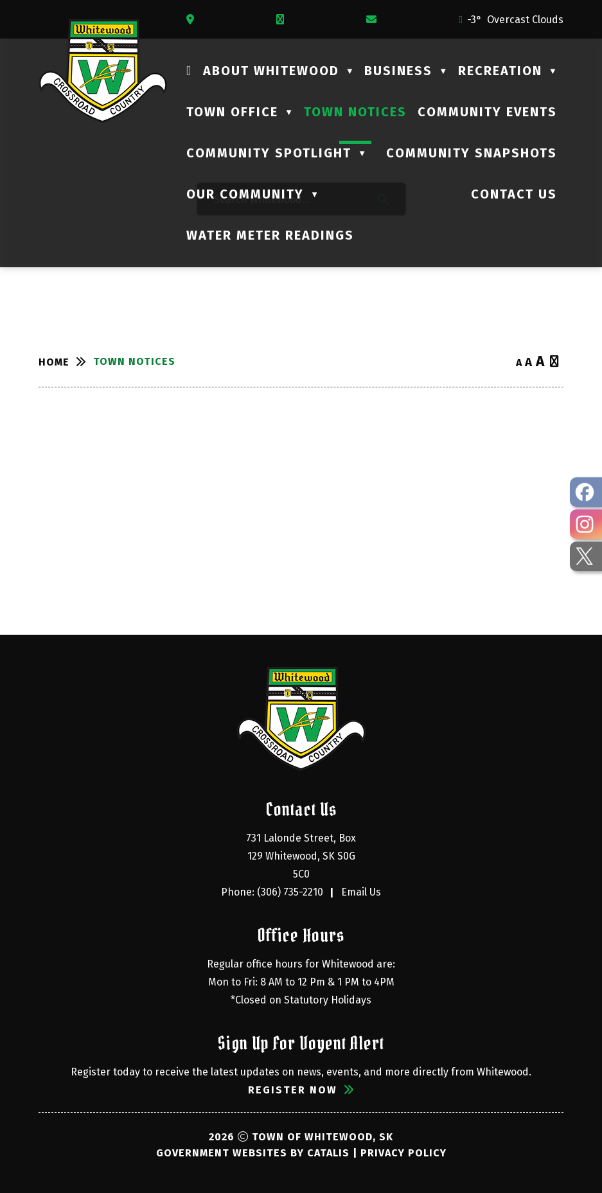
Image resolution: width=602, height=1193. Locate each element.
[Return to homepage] (66, 362)
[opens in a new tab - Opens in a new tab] (586, 492)
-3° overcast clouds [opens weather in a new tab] (515, 19)
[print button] (554, 362)
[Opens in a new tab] (193, 19)
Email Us (361, 892)
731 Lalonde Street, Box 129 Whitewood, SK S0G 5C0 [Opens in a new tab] (302, 856)
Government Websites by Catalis (253, 1153)
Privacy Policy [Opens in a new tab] (403, 1153)
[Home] (189, 70)
